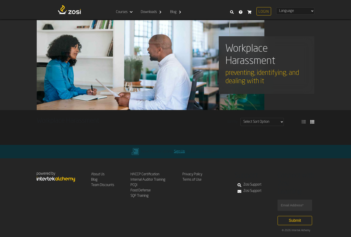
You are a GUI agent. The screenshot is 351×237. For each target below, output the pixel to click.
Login (264, 12)
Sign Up (179, 151)
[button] (304, 122)
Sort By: (232, 122)
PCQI (134, 185)
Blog (173, 12)
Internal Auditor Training (148, 180)
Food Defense (141, 190)
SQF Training (140, 196)
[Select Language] (295, 11)
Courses (122, 12)
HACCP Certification (145, 174)
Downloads (149, 12)
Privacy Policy (192, 174)
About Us (98, 174)
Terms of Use (191, 180)
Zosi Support (249, 185)
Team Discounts (102, 185)
